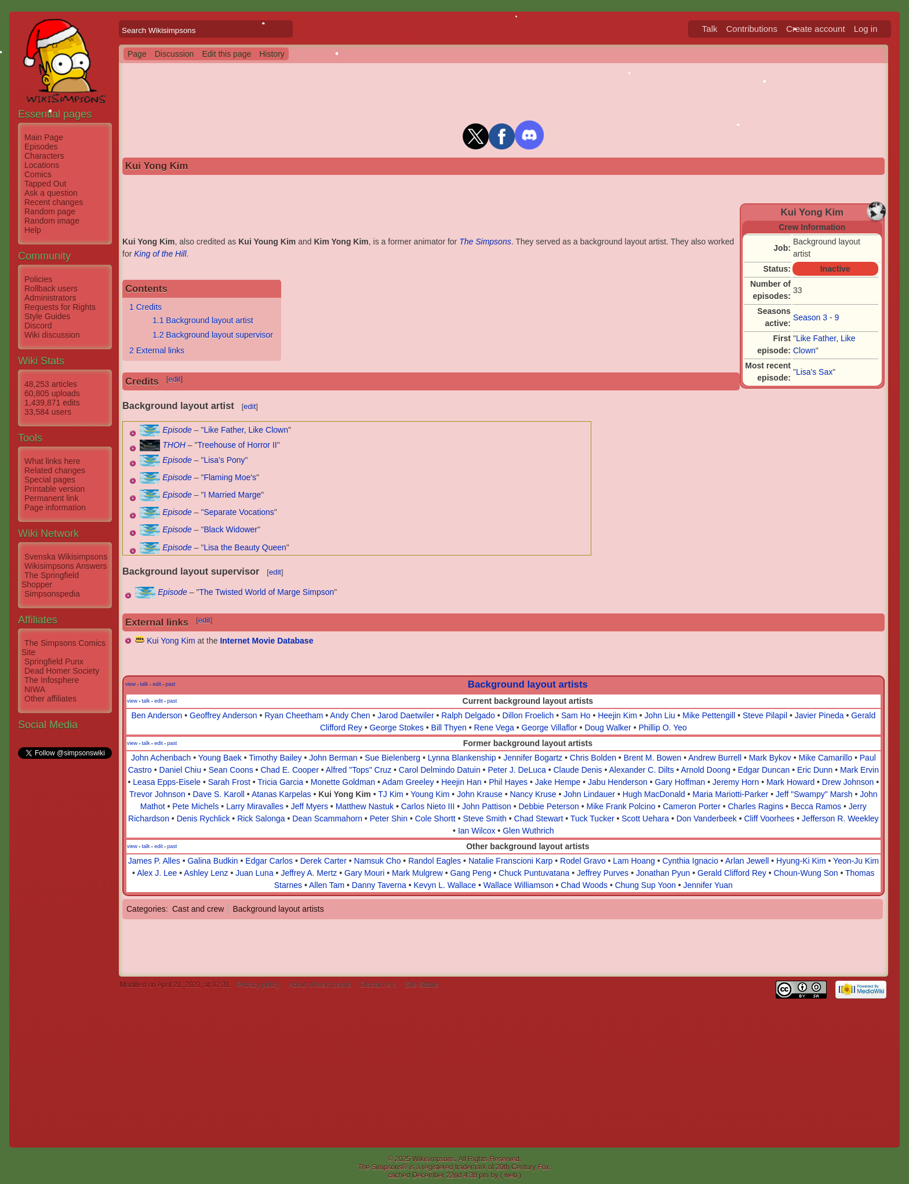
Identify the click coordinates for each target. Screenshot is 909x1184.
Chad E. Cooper (289, 769)
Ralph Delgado (468, 715)
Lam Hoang (634, 860)
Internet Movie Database (266, 640)
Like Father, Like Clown (245, 429)
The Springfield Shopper (50, 580)
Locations (41, 165)
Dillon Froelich (528, 715)
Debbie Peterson (549, 806)
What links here (52, 461)
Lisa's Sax (814, 372)
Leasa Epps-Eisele (167, 782)
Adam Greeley (408, 782)
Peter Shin (389, 818)
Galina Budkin (212, 860)
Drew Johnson (848, 782)
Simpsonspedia (52, 593)
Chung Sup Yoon (645, 885)
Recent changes (53, 202)
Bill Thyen (449, 727)
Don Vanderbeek (707, 818)
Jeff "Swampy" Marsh (814, 794)
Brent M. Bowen (653, 757)
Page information (55, 507)
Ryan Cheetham (293, 715)
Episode (177, 429)
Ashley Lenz (206, 873)
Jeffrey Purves (602, 873)
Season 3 (810, 317)
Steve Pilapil (765, 715)
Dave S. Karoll (218, 794)
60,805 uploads (52, 393)
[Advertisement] (64, 934)
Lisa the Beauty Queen (244, 547)
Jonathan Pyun (663, 873)
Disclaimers (378, 985)
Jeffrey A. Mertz (309, 873)
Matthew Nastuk (365, 806)
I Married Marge (232, 494)
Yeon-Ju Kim (856, 860)
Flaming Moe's (229, 477)
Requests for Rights (60, 307)
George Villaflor (549, 727)
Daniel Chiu (180, 769)
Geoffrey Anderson (223, 715)
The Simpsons (485, 241)
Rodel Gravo (583, 860)
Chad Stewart (538, 818)
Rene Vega (494, 727)
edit (174, 379)
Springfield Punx (53, 661)
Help (32, 230)
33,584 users (47, 411)
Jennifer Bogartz (532, 757)
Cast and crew (198, 908)
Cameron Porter (692, 806)
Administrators (50, 297)
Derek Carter (323, 860)
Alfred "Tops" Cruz (358, 769)
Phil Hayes (508, 782)
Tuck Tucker (592, 818)
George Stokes (396, 727)
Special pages (49, 479)
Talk (710, 29)
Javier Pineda (819, 715)
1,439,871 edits (52, 402)
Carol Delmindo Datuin (440, 769)
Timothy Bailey (275, 757)
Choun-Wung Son (806, 873)
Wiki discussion (52, 334)
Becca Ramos (816, 806)
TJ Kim (390, 794)
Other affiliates (50, 698)
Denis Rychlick (203, 818)
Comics (38, 174)
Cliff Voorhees (769, 818)
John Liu (660, 715)
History (272, 54)
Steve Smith (484, 818)
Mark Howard (790, 782)
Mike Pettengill (708, 715)
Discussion (174, 54)
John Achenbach (161, 757)
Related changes (54, 470)
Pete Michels (195, 806)
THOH (174, 445)
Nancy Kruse (533, 794)
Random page (49, 211)
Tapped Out (45, 183)
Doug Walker (607, 727)
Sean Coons (231, 769)
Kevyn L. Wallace (444, 885)
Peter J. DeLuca (517, 769)
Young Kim (429, 794)
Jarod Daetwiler (405, 715)
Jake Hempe (558, 782)
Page (137, 54)
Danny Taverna (379, 885)
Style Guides (47, 316)
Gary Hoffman (680, 782)
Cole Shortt (435, 818)
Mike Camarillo (826, 757)
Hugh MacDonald (654, 794)
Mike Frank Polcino (620, 806)
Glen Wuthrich (528, 830)
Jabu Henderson (618, 782)
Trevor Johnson (157, 794)
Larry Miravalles (254, 806)
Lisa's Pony (224, 460)
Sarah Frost (229, 782)
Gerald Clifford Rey (731, 873)
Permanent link (51, 498)
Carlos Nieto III (428, 806)
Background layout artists (528, 684)
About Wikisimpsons (320, 985)
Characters (44, 155)
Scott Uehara (645, 818)
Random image (51, 220)
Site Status (422, 985)
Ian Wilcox (477, 830)
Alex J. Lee (157, 873)
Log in (866, 29)
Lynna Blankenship (462, 757)
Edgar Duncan (764, 769)
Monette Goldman (343, 782)
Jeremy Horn (735, 782)
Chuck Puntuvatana (534, 873)
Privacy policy (258, 985)
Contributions (751, 29)
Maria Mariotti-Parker (731, 794)
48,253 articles (50, 384)
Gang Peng (471, 873)
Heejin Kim (617, 715)
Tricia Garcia (280, 782)
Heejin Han (461, 782)
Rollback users (51, 288)
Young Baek (220, 757)
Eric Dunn (814, 769)
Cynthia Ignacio (690, 860)
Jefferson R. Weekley (840, 818)
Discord (38, 325)
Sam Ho (576, 715)
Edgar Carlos (269, 860)
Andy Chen (350, 715)
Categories (146, 908)
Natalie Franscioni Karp (510, 860)
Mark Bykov (770, 757)
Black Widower (230, 529)
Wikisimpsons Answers (65, 566)
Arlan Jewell (747, 860)
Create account (815, 29)
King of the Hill (160, 253)
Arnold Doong (705, 769)
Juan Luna (254, 873)
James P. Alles (154, 860)
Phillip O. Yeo (662, 727)
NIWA (34, 689)
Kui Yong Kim (171, 640)
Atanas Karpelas (281, 794)
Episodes (41, 146)
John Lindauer (589, 794)
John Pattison (486, 806)
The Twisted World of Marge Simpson (266, 592)
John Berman (333, 757)
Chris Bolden (593, 757)
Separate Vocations (238, 512)
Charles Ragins (756, 806)
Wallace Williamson (518, 885)
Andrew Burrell (714, 757)
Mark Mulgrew (417, 873)
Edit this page (226, 54)
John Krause (480, 794)
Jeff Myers (309, 806)
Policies (38, 279)
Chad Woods (584, 885)
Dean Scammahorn (327, 818)
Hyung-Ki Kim (801, 860)
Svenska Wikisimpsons (65, 556)
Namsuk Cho (377, 860)
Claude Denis (577, 769)
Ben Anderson (156, 715)
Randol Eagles (434, 860)
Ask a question (51, 193)
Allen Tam (326, 885)
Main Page (43, 137)
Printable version (54, 489)
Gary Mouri (364, 873)
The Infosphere (51, 680)
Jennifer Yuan (708, 885)
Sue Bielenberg (392, 757)
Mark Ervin (859, 769)
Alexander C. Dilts (641, 769)
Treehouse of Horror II (237, 445)
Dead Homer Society (61, 670)
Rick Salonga (261, 818)
